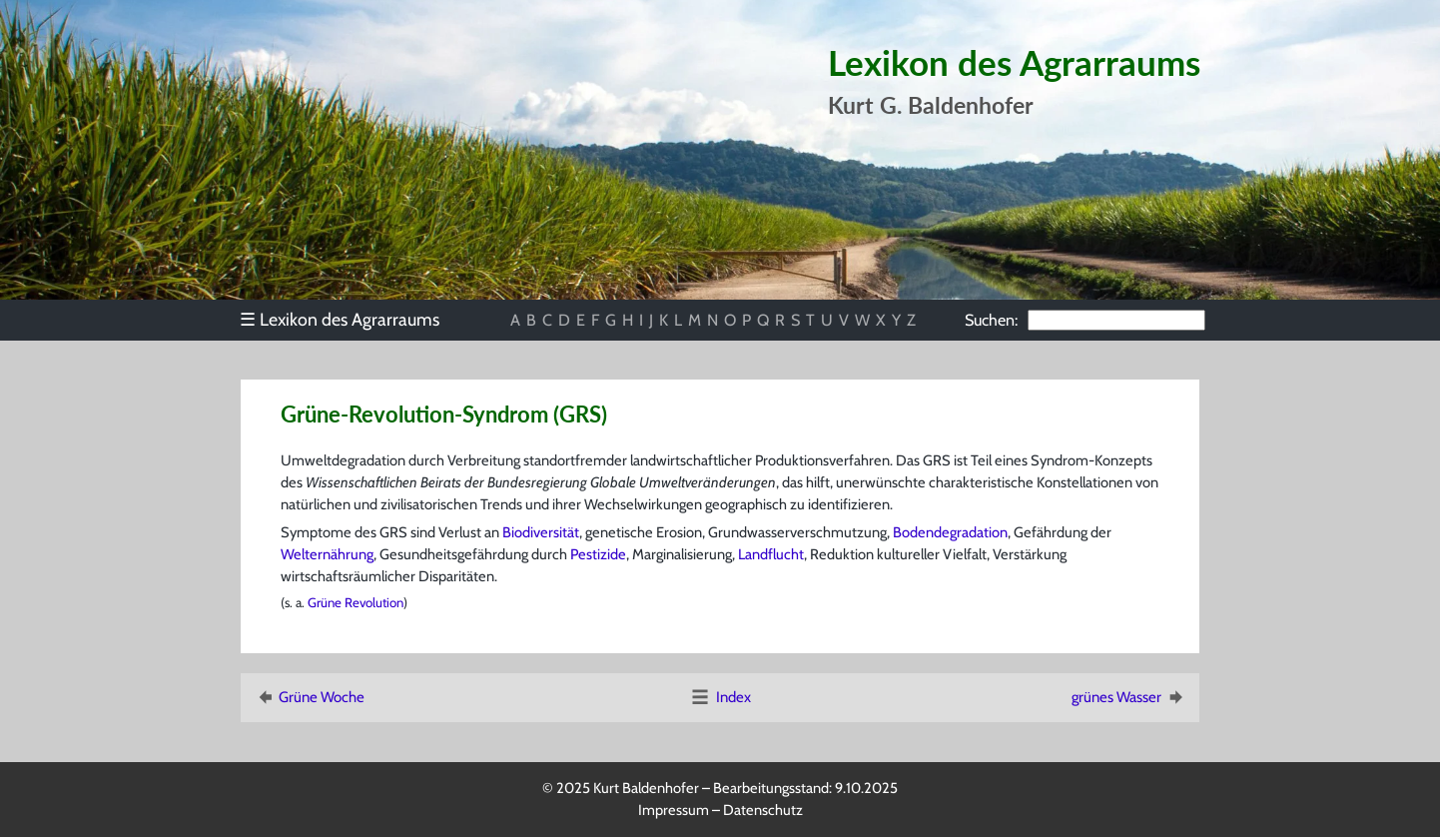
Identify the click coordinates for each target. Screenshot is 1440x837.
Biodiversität (540, 532)
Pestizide (598, 554)
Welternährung (327, 554)
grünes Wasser (1129, 697)
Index (720, 697)
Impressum (673, 810)
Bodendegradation (950, 532)
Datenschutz (763, 810)
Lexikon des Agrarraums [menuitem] (339, 319)
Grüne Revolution (355, 602)
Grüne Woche (309, 697)
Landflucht (771, 554)
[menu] (349, 320)
